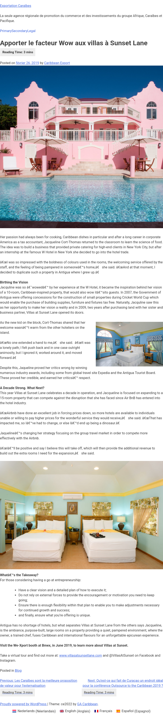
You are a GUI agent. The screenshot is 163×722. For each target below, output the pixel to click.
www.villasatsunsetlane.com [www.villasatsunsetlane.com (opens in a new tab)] (80, 655)
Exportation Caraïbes (15, 6)
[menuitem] (34, 711)
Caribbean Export (57, 63)
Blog (18, 671)
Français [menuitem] (106, 711)
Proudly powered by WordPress (23, 704)
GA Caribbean (87, 704)
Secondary (19, 31)
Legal (31, 31)
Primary (6, 31)
